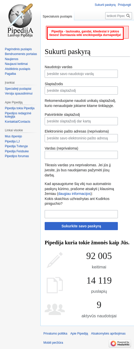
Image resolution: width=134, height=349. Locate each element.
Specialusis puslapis (57, 16)
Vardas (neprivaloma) (61, 148)
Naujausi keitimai (16, 64)
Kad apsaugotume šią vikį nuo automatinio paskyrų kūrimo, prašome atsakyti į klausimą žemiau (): (79, 189)
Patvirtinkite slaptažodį (62, 115)
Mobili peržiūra (53, 342)
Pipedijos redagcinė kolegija (18, 115)
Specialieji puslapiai (18, 88)
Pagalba (10, 74)
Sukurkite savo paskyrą (81, 226)
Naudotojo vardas (58, 67)
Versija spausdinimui (18, 93)
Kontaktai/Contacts (17, 121)
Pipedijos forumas (17, 156)
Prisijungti (124, 5)
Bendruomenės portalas (21, 54)
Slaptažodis (54, 84)
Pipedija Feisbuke (17, 151)
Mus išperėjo (13, 136)
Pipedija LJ (12, 141)
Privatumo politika (55, 333)
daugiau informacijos (74, 194)
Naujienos (11, 59)
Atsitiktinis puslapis (17, 69)
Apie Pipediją (79, 333)
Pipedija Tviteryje (16, 146)
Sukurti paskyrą (105, 5)
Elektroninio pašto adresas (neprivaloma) (77, 131)
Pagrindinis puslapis (18, 49)
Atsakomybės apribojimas (108, 333)
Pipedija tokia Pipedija (19, 108)
